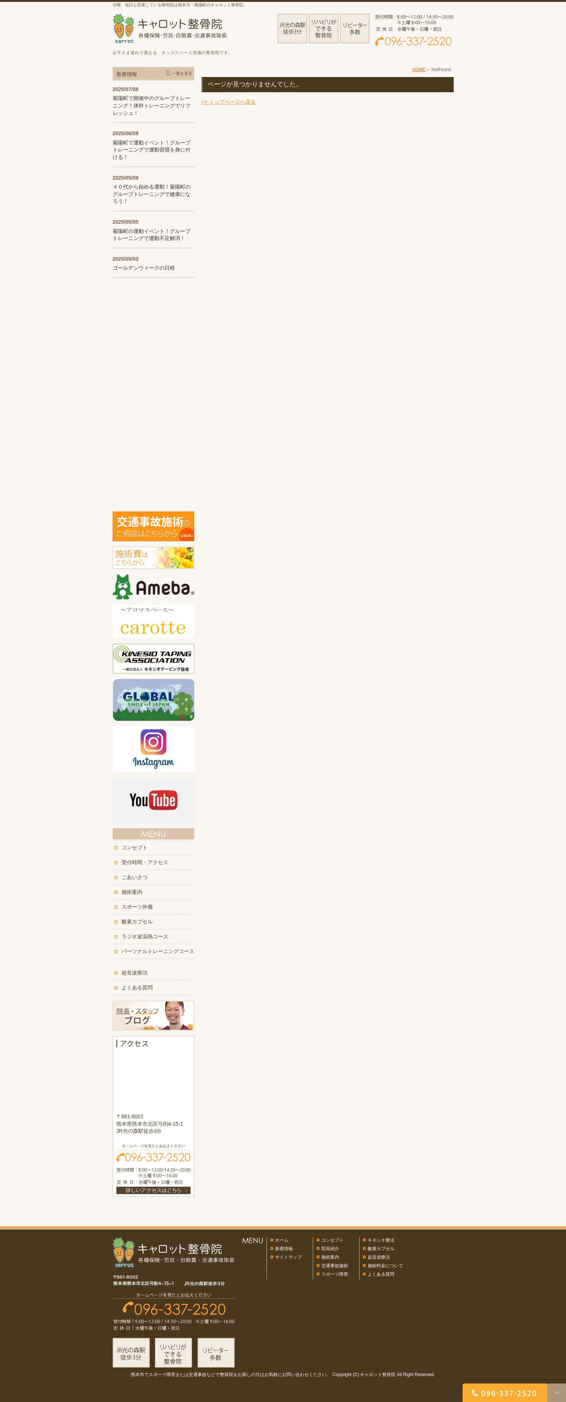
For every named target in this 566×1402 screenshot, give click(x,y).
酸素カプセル (137, 922)
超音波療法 (135, 973)
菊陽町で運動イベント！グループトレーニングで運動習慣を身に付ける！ (152, 150)
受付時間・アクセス (145, 862)
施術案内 (132, 892)
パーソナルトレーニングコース (158, 951)
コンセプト (135, 847)
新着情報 (284, 1248)
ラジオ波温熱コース (145, 936)
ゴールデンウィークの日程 (144, 268)
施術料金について (385, 1265)
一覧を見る (182, 73)
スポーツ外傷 (137, 907)
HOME (419, 69)
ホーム (281, 1240)
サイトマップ (288, 1257)
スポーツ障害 (334, 1274)
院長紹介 (330, 1248)
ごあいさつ (135, 877)
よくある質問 (137, 987)
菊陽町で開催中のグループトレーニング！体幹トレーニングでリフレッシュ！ (152, 105)
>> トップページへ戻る (229, 102)
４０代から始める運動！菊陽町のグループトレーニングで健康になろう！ (152, 194)
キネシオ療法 (381, 1240)
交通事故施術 (334, 1265)
